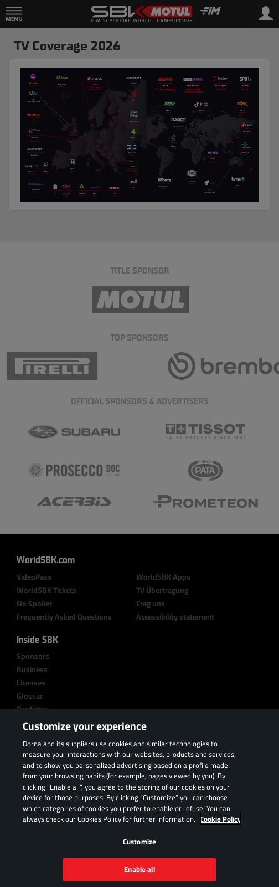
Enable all (139, 869)
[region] (139, 798)
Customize (139, 841)
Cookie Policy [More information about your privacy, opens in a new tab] (220, 819)
